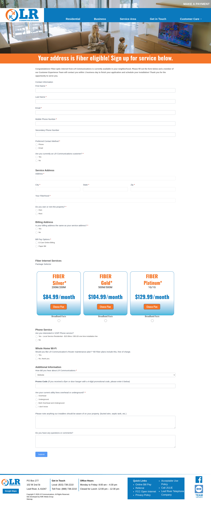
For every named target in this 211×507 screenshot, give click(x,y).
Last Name (41, 97)
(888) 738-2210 (69, 489)
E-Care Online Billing (45, 243)
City (37, 185)
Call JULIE (167, 487)
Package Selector (43, 264)
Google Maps (11, 491)
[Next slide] (172, 295)
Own (38, 210)
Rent (38, 214)
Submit (41, 454)
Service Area (128, 18)
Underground (42, 399)
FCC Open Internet (146, 491)
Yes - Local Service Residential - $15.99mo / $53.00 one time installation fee (66, 336)
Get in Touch (158, 18)
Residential (73, 18)
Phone (39, 144)
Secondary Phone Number (47, 130)
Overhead (40, 396)
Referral (140, 488)
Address (39, 174)
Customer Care (189, 18)
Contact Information (44, 82)
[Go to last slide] (38, 295)
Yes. (38, 355)
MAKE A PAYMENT (196, 4)
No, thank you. (42, 359)
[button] (59, 316)
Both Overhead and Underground (49, 403)
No (38, 160)
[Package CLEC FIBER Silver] (59, 296)
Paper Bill (40, 246)
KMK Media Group (46, 497)
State (86, 185)
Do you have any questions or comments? (54, 433)
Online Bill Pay (143, 484)
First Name (41, 86)
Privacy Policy (143, 495)
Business (100, 18)
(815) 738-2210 (65, 484)
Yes (38, 157)
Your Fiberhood (42, 196)
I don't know (41, 407)
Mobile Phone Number (46, 119)
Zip (133, 185)
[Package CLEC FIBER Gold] (105, 296)
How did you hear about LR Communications (56, 370)
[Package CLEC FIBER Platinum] (152, 296)
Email (38, 108)
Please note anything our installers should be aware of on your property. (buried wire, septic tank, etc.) (80, 413)
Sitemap (29, 499)
